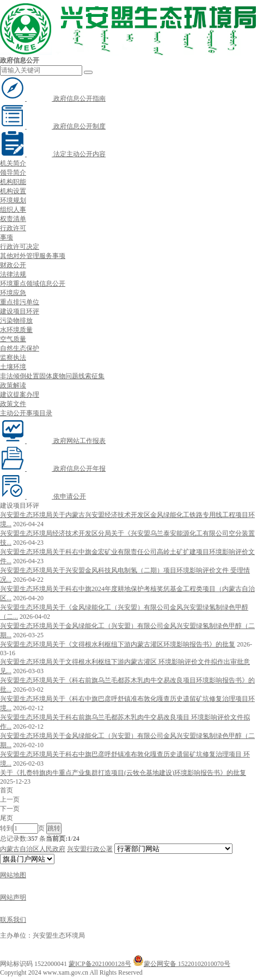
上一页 (10, 799)
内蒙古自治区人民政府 (32, 849)
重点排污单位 (19, 302)
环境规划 (13, 200)
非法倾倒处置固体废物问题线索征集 (52, 376)
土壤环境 (13, 367)
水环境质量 (16, 330)
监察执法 (13, 357)
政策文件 (13, 404)
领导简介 (13, 172)
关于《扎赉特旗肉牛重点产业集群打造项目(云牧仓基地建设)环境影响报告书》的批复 (123, 773)
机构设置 (13, 191)
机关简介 (13, 163)
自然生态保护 (19, 348)
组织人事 (13, 209)
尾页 (6, 818)
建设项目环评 (19, 311)
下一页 (10, 808)
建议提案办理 (19, 394)
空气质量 (13, 339)
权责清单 (13, 219)
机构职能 (13, 182)
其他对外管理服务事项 (32, 256)
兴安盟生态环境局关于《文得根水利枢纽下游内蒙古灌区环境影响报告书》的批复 (117, 644)
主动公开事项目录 (26, 413)
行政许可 (13, 228)
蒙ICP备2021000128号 (100, 964)
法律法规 (13, 274)
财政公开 (13, 265)
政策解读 (13, 385)
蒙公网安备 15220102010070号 (181, 964)
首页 (6, 790)
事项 (6, 237)
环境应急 (13, 293)
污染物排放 (16, 320)
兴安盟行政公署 (90, 849)
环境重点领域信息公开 (32, 283)
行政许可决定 (19, 246)
